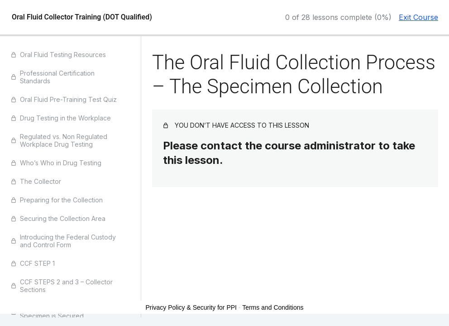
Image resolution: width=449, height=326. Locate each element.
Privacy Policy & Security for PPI (191, 307)
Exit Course (418, 17)
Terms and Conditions (272, 307)
